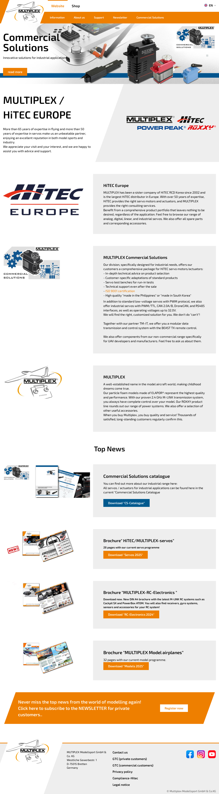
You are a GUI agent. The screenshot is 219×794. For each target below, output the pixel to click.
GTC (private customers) (130, 759)
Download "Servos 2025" (125, 555)
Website (57, 6)
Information (57, 17)
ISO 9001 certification (120, 291)
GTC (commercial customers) (133, 765)
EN (208, 5)
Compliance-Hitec (125, 778)
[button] (207, 52)
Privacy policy (123, 771)
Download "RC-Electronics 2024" (131, 614)
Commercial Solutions (150, 17)
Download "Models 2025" (126, 666)
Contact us (120, 752)
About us (79, 17)
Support (99, 17)
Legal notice (121, 784)
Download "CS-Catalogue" (126, 503)
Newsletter (120, 17)
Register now (174, 708)
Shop (76, 6)
